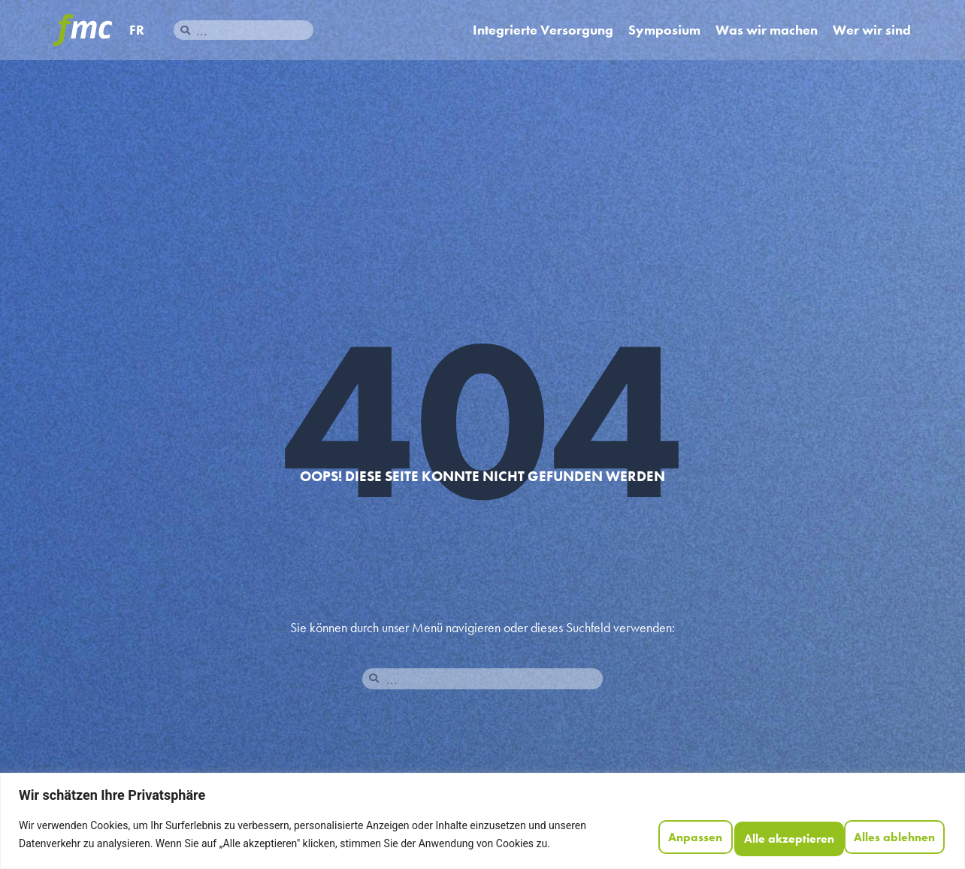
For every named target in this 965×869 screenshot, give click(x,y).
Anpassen (630, 828)
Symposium (664, 30)
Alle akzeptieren (879, 828)
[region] (482, 815)
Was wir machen (766, 30)
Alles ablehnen (744, 828)
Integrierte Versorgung (543, 30)
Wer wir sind (872, 30)
